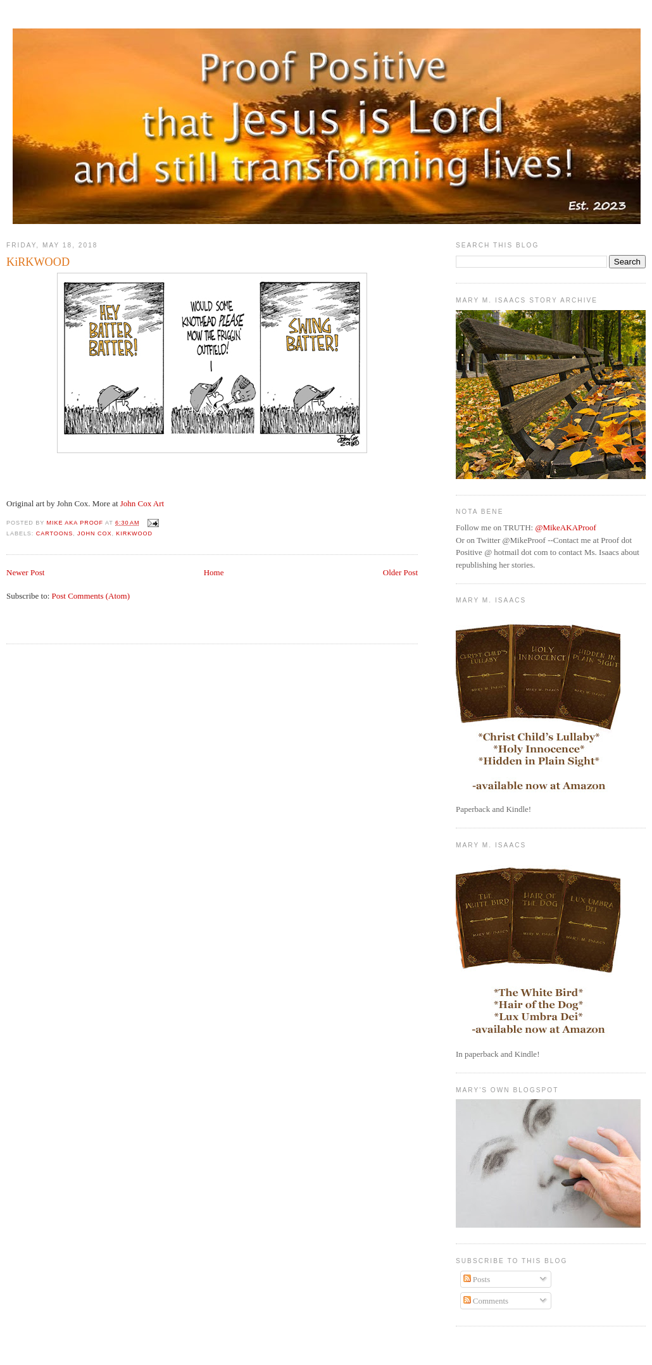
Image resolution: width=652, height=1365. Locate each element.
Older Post (400, 572)
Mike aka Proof (76, 523)
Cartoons (54, 533)
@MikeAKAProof (565, 527)
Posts (477, 1279)
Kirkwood (134, 533)
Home (214, 572)
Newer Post (25, 572)
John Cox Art (142, 503)
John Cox (94, 533)
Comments (486, 1301)
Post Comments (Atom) (91, 596)
